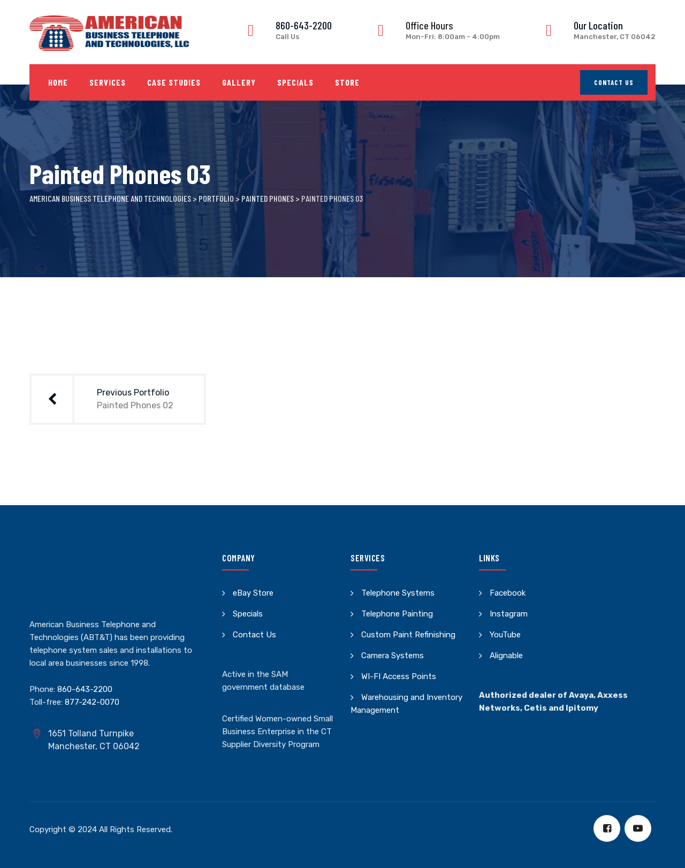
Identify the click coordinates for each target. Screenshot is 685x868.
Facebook (508, 593)
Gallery (239, 82)
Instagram (509, 614)
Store (347, 82)
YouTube (505, 634)
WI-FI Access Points (398, 676)
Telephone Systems (398, 593)
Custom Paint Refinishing (408, 634)
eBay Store (253, 593)
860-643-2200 (304, 25)
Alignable (506, 655)
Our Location (598, 25)
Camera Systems (392, 655)
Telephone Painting (397, 614)
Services (107, 82)
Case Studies (174, 82)
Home (58, 82)
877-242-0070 (92, 702)
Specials (295, 82)
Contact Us (614, 82)
